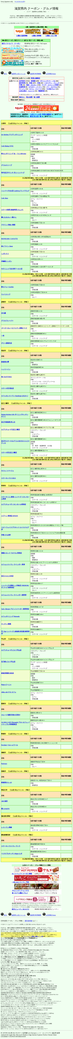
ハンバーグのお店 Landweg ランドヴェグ (15, 191)
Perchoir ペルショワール (9, 745)
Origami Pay (33, 1020)
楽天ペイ (46, 1013)
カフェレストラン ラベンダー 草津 (13, 564)
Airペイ (12, 1016)
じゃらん (11, 1028)
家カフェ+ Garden (7, 287)
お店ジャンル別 (35, 114)
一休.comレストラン (15, 962)
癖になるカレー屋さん (8, 217)
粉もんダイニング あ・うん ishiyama (13, 153)
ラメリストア (5, 294)
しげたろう (5, 254)
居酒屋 (33, 81)
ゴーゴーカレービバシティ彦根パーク (14, 328)
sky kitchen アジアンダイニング (12, 134)
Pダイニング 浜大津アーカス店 (11, 269)
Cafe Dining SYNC (7, 146)
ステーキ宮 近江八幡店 (9, 452)
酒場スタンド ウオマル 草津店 (11, 553)
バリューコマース (42, 996)
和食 (30, 83)
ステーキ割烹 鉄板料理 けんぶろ (12, 210)
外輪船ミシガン (6, 261)
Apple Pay (11, 1022)
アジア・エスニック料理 (50, 85)
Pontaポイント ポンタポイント (9, 1001)
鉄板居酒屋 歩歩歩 (7, 673)
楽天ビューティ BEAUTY (20, 909)
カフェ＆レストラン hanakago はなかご (14, 396)
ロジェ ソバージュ (7, 470)
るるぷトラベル (19, 1028)
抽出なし (22, 97)
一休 (2, 335)
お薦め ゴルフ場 (51, 35)
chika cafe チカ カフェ (8, 692)
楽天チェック (17, 1015)
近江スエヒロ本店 (7, 576)
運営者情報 (28, 921)
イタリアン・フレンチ (52, 83)
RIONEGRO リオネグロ (9, 239)
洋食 (38, 83)
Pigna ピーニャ (6, 684)
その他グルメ (50, 89)
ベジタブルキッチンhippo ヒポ (11, 853)
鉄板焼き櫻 (5, 362)
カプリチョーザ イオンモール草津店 (13, 504)
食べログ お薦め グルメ (20, 893)
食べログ (3, 969)
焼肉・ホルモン (31, 85)
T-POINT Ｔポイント (38, 1001)
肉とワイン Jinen (7, 246)
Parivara (4, 763)
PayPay (44, 1020)
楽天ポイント (33, 1028)
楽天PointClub (30, 1022)
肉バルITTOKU (6, 377)
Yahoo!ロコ (40, 957)
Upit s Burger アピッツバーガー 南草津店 (15, 609)
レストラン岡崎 (6, 827)
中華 (20, 85)
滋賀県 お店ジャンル (16, 74)
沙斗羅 (3, 313)
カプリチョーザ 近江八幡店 (10, 429)
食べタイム (4, 1011)
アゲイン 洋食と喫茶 (8, 225)
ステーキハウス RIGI (8, 478)
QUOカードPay (21, 1023)
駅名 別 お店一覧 (35, 116)
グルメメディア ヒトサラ (20, 890)
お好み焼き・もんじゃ (26, 91)
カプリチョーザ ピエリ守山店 (11, 650)
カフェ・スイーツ (35, 89)
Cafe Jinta (4, 198)
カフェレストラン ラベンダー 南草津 (13, 595)
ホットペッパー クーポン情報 (22, 874)
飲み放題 (29, 97)
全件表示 (22, 81)
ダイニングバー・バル (47, 81)
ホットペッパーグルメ (7, 940)
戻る (4, 74)
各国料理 (22, 87)
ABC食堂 (4, 801)
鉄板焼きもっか (6, 782)
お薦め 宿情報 (36, 35)
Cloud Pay (20, 999)
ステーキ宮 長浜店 (7, 388)
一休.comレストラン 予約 (20, 882)
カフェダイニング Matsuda (10, 616)
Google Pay (7, 999)
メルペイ (36, 1023)
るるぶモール (4, 975)
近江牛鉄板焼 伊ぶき (8, 422)
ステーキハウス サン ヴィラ (10, 846)
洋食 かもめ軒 (6, 535)
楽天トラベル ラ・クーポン (11, 43)
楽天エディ (4, 1015)
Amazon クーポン (12, 1011)
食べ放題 (37, 97)
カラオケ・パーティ (35, 87)
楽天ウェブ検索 (13, 998)
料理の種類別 (35, 78)
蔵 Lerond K (5, 808)
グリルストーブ (6, 165)
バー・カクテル (51, 87)
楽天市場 (34, 1013)
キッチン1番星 (6, 624)
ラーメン (22, 89)
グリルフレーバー (7, 320)
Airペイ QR (24, 1016)
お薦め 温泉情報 (21, 35)
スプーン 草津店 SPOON (9, 516)
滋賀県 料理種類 (34, 74)
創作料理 (22, 83)
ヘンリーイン (5, 369)
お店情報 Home (49, 74)
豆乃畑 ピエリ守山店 (8, 661)
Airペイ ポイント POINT (44, 1016)
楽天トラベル (4, 1028)
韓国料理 (41, 91)
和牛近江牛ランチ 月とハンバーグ (12, 172)
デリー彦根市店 (6, 343)
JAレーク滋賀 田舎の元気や (10, 715)
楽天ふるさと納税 (47, 1023)
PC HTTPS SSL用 (19, 1)
